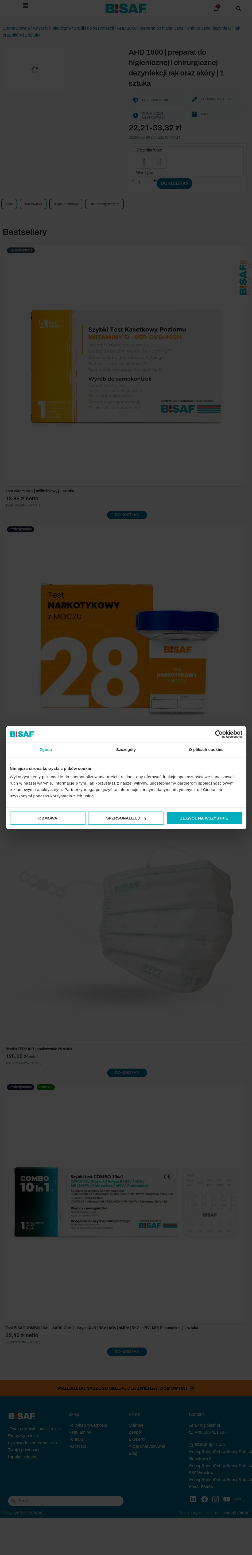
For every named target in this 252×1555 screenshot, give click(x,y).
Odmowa (47, 818)
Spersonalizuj (126, 818)
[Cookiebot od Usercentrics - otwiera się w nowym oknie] (219, 734)
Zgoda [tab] (46, 749)
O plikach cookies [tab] (206, 749)
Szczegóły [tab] (126, 749)
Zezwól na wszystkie (204, 818)
